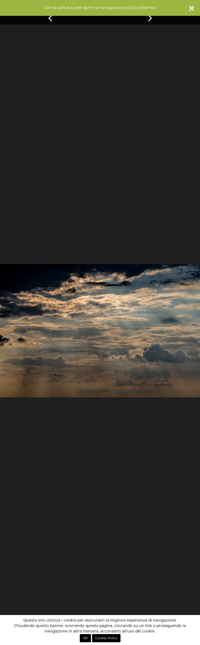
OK (85, 638)
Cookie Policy (106, 638)
